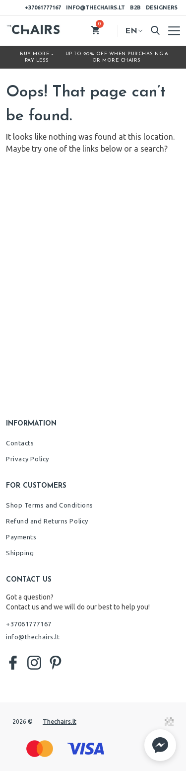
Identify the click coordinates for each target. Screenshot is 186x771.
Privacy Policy (27, 458)
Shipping (20, 552)
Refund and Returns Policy (47, 520)
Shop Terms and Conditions (49, 505)
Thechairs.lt (59, 721)
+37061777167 (43, 7)
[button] (160, 745)
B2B (135, 7)
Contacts (20, 442)
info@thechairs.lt (95, 7)
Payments (21, 536)
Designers (162, 7)
